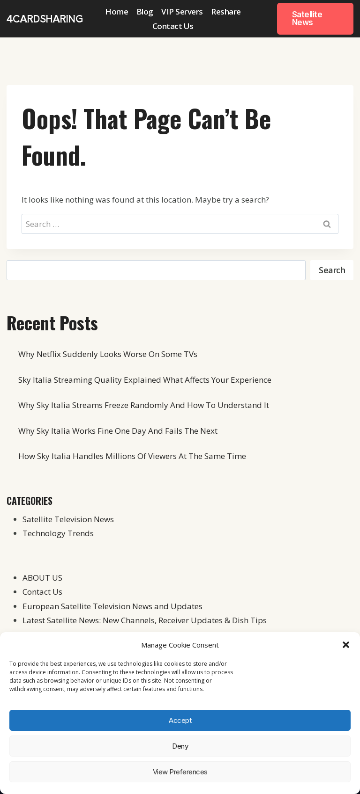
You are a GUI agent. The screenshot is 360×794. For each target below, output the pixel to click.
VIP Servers (182, 11)
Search (332, 270)
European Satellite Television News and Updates (112, 606)
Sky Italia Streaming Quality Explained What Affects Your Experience (144, 379)
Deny (180, 746)
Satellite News (307, 18)
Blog (144, 11)
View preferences (180, 771)
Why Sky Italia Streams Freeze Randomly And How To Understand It (143, 405)
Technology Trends (58, 533)
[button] (346, 644)
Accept (180, 720)
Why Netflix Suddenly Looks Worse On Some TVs (107, 354)
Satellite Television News (68, 519)
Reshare (226, 11)
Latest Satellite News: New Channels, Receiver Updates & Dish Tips (144, 620)
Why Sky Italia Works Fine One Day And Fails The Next (118, 430)
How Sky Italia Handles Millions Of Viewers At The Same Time (132, 456)
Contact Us (173, 26)
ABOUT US (42, 577)
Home (116, 11)
